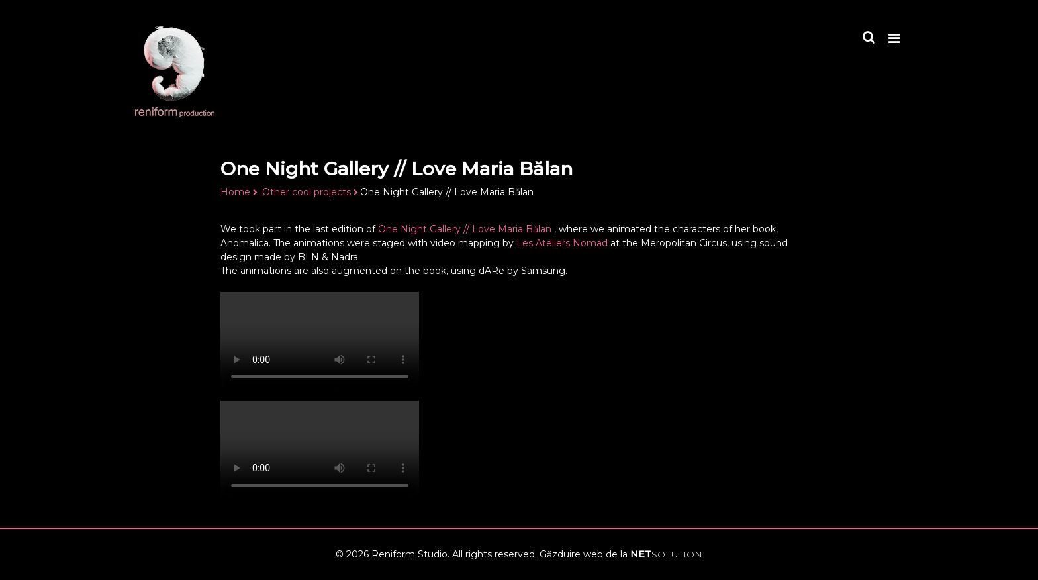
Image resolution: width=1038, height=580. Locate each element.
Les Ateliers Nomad (562, 243)
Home (235, 192)
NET (666, 554)
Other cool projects (306, 192)
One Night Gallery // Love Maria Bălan (466, 229)
